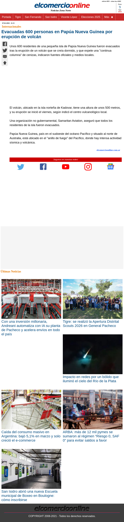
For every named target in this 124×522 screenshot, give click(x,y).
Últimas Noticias (11, 271)
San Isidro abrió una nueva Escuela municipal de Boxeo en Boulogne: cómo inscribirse (29, 495)
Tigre (18, 17)
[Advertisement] (64, 81)
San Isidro (51, 17)
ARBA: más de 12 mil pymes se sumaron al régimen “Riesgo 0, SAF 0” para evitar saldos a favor (91, 436)
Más (108, 17)
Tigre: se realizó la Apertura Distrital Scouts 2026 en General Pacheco (91, 324)
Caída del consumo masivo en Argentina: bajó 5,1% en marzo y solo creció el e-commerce (31, 436)
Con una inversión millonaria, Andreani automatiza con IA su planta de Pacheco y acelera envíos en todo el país (30, 328)
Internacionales (11, 26)
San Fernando (33, 17)
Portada (6, 17)
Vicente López (69, 17)
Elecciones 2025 (90, 17)
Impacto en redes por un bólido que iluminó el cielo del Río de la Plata (91, 379)
